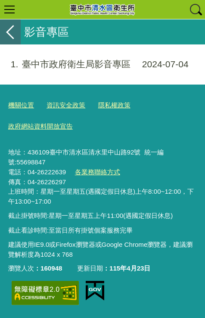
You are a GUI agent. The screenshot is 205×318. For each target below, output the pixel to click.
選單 (9, 9)
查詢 (195, 9)
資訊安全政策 (66, 105)
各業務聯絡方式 (97, 172)
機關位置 (21, 105)
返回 (10, 31)
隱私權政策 (114, 105)
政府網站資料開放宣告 (40, 126)
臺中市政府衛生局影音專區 (94, 64)
